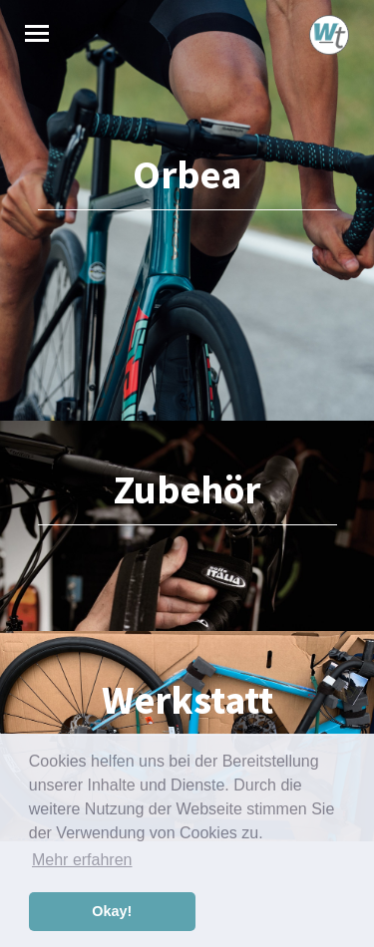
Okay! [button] (112, 911)
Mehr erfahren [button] (82, 859)
